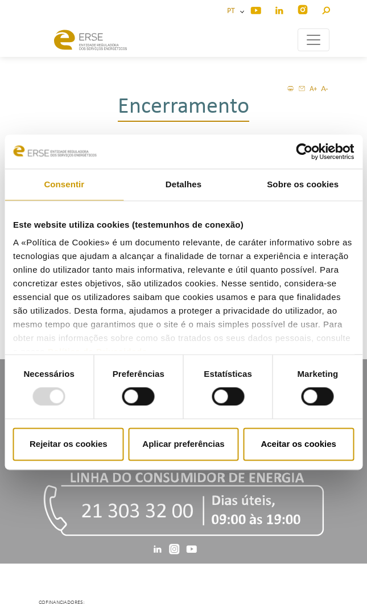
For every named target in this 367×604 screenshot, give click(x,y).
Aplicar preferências (183, 444)
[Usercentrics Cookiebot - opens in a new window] (304, 151)
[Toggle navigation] (313, 39)
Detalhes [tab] (183, 184)
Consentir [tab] (64, 184)
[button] (326, 9)
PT (232, 11)
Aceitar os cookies (298, 444)
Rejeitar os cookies (69, 444)
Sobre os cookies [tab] (303, 184)
